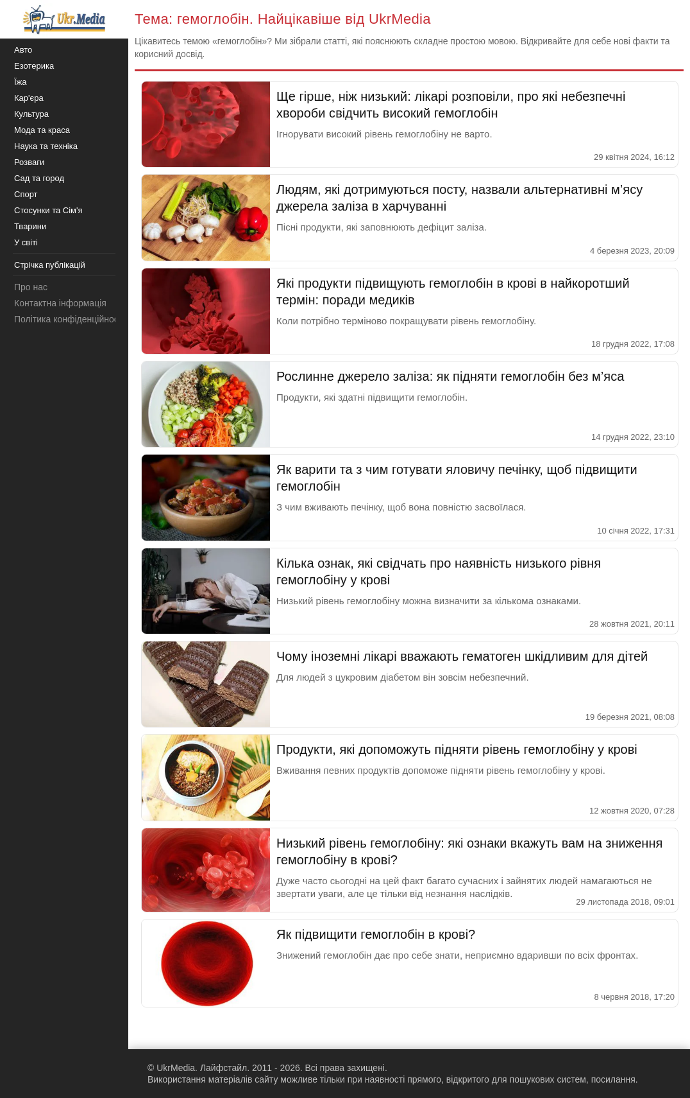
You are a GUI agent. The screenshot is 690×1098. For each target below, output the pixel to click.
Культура (31, 114)
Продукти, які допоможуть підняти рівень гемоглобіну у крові (456, 749)
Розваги (29, 162)
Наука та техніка (46, 146)
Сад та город (39, 178)
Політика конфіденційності (69, 319)
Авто (23, 50)
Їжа (20, 82)
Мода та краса (42, 130)
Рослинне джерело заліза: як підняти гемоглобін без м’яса (450, 376)
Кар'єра (29, 98)
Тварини (30, 226)
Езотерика (34, 66)
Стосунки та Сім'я (48, 210)
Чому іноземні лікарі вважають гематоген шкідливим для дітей (462, 656)
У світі (26, 242)
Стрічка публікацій (49, 265)
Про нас (30, 287)
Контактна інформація (60, 303)
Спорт (26, 194)
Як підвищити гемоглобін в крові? (375, 934)
